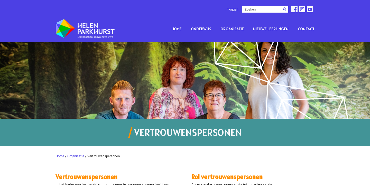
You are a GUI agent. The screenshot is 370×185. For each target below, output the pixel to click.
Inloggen (232, 9)
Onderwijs (201, 28)
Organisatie (232, 28)
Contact (306, 28)
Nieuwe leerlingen (271, 28)
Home (176, 28)
